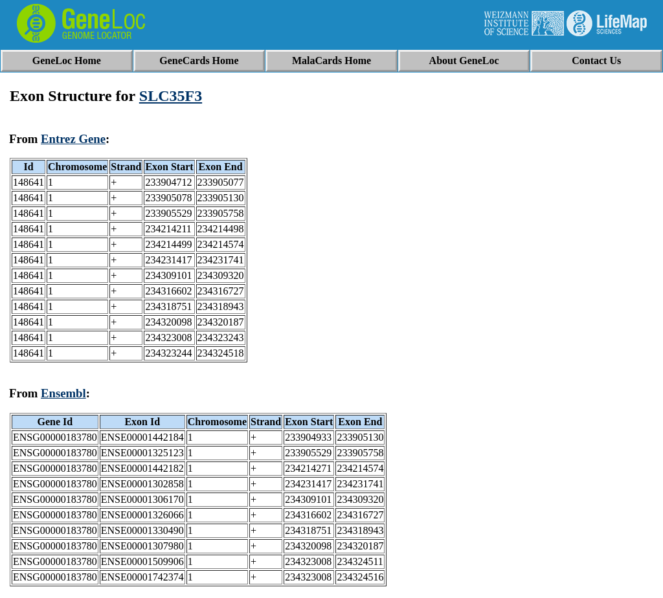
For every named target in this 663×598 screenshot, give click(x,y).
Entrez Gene (73, 139)
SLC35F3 (170, 95)
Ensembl (63, 393)
